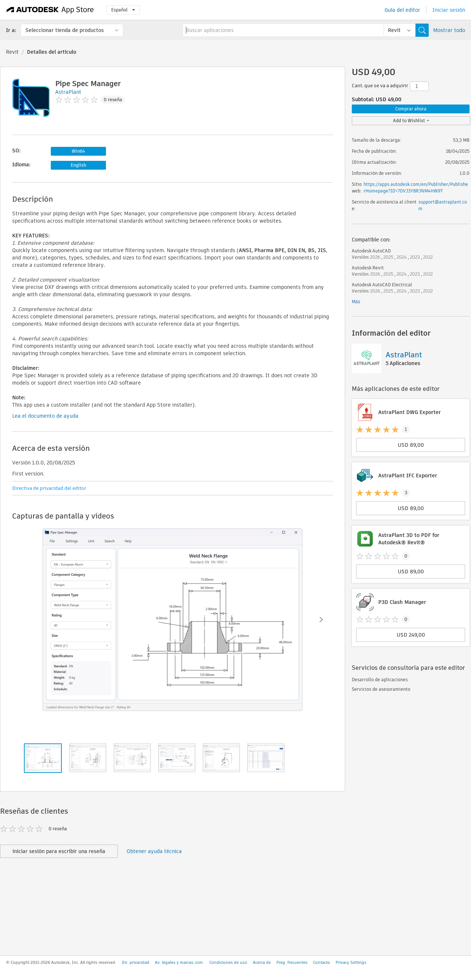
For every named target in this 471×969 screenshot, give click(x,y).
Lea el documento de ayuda (45, 416)
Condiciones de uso (228, 962)
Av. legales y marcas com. (179, 962)
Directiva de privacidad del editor (49, 488)
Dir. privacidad (135, 962)
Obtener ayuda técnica (154, 851)
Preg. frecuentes (292, 962)
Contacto (321, 962)
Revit (12, 52)
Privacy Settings (351, 962)
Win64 (78, 151)
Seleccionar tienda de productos (64, 30)
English (78, 165)
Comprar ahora (410, 109)
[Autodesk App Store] (50, 9)
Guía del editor (402, 10)
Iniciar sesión (448, 10)
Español (123, 10)
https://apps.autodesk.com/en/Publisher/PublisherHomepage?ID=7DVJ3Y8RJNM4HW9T (416, 187)
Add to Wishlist (411, 120)
